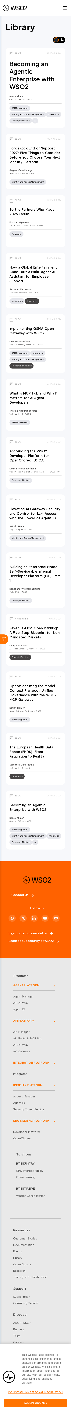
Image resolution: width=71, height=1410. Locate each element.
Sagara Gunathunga (20, 170)
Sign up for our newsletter (31, 933)
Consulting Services (26, 1303)
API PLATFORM (23, 1020)
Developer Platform (26, 1131)
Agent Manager (23, 996)
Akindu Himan (17, 526)
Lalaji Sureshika (18, 645)
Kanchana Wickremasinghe (25, 588)
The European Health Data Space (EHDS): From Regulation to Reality (31, 751)
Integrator (20, 1073)
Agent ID (19, 1009)
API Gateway (21, 1051)
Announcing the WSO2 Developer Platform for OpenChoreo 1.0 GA (29, 455)
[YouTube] (45, 918)
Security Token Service (28, 1109)
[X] (23, 918)
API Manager (21, 1032)
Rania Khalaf (16, 96)
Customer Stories (25, 1238)
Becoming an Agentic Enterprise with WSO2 (32, 75)
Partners (18, 1329)
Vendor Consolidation (30, 1195)
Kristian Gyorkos (19, 222)
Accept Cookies (35, 1405)
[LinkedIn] (34, 918)
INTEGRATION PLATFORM (31, 1062)
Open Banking (25, 1177)
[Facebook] (12, 918)
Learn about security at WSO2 (34, 941)
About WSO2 (22, 1322)
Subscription (21, 1296)
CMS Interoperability (30, 1170)
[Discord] (56, 918)
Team (17, 1335)
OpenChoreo (22, 1138)
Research (19, 1270)
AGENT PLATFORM (26, 985)
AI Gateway (20, 1002)
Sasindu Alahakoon (20, 289)
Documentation (23, 1245)
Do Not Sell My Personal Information (35, 1394)
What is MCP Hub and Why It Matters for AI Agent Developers (33, 397)
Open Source (22, 1264)
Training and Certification (30, 1277)
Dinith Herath (17, 708)
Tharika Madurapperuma (23, 410)
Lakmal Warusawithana (22, 468)
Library (17, 1257)
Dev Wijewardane (19, 341)
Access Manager (24, 1096)
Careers (18, 1342)
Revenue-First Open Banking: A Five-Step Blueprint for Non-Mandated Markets (35, 632)
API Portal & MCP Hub (28, 1038)
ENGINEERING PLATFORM (31, 1120)
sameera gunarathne (21, 764)
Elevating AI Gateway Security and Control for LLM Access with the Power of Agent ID (34, 513)
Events (17, 1251)
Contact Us (22, 895)
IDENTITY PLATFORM (28, 1085)
